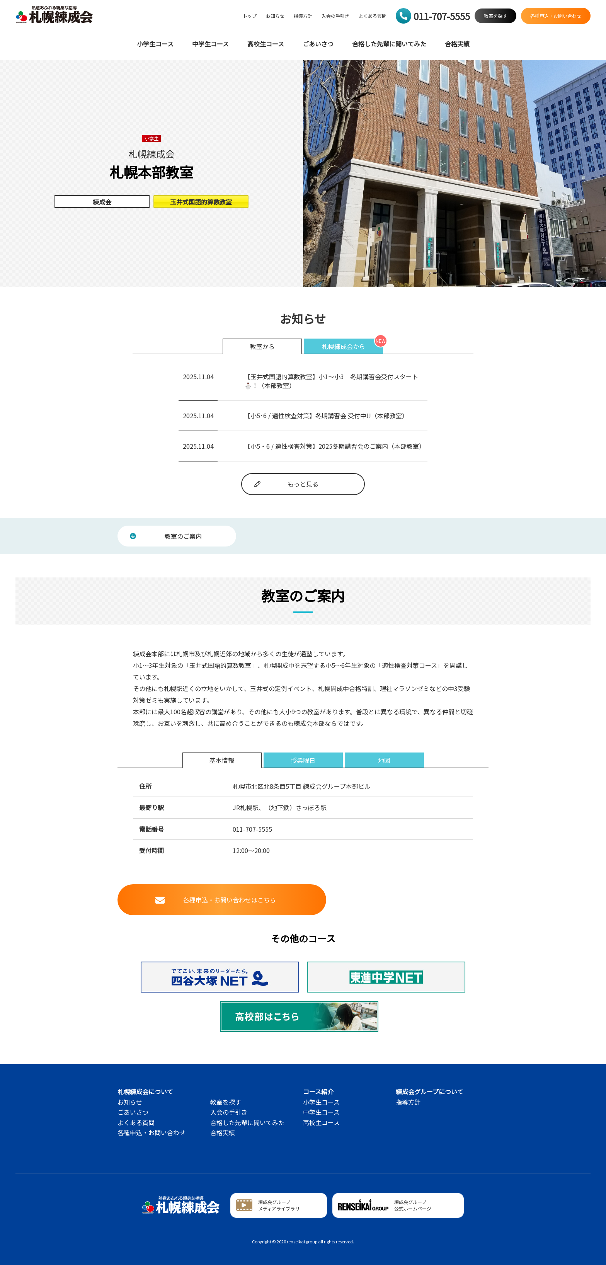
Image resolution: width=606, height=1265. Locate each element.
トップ (250, 16)
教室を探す (225, 1102)
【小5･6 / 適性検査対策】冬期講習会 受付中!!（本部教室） (326, 415)
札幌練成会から (343, 346)
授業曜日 (303, 760)
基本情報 (221, 760)
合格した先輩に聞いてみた (389, 43)
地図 (384, 760)
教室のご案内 (166, 536)
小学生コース (155, 43)
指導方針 (303, 16)
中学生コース (210, 43)
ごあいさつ (318, 43)
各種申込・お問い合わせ (151, 1132)
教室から (262, 346)
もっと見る (286, 484)
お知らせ (275, 16)
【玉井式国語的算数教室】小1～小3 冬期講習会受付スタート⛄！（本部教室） (331, 381)
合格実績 (457, 43)
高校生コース (265, 43)
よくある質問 (372, 16)
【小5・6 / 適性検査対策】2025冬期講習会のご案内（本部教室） (334, 446)
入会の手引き (335, 16)
